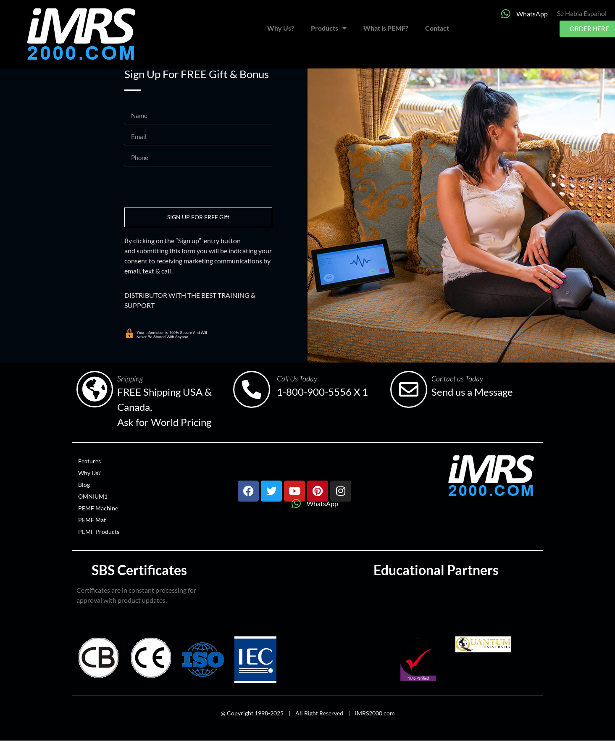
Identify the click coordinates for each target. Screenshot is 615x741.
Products (329, 28)
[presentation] (188, 187)
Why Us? (280, 28)
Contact (437, 28)
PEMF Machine (98, 508)
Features (89, 461)
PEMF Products (98, 531)
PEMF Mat (92, 519)
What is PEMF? (385, 28)
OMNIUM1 (93, 496)
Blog (84, 484)
